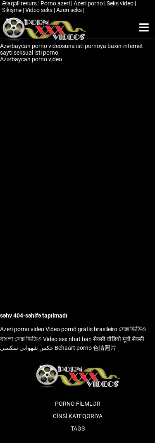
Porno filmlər (77, 403)
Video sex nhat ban (67, 339)
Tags (78, 428)
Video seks (39, 10)
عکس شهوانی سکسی (26, 347)
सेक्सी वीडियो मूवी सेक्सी (118, 339)
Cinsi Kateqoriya (78, 416)
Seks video (121, 3)
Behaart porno (73, 347)
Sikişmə (12, 10)
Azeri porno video (22, 329)
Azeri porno (89, 3)
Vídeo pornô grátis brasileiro (81, 329)
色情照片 (104, 347)
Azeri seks (69, 10)
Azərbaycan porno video (31, 59)
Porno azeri (56, 3)
